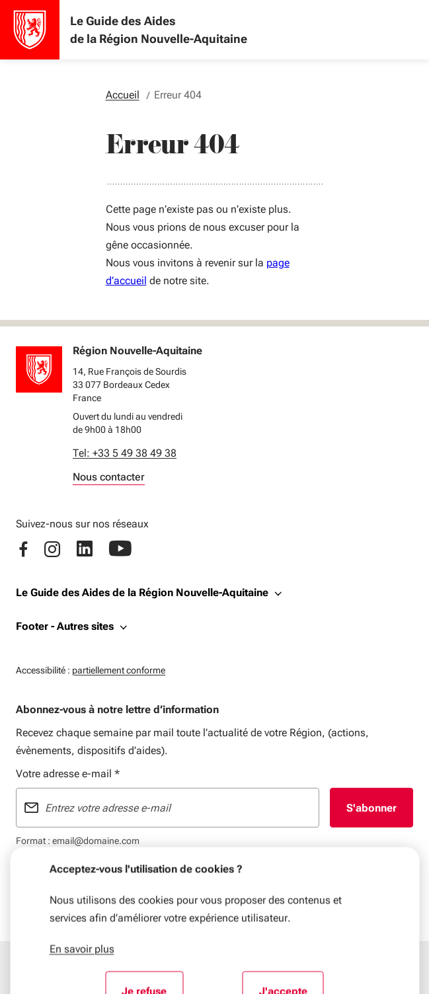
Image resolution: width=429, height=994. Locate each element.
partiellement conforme (118, 668)
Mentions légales (50, 877)
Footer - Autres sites (65, 626)
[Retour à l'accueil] (39, 369)
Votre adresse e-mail (68, 773)
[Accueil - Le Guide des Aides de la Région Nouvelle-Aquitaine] (29, 29)
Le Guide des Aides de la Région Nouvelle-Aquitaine (142, 592)
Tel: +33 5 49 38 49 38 (124, 453)
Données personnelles (230, 877)
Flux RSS (161, 877)
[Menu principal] (129, 967)
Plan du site (114, 877)
